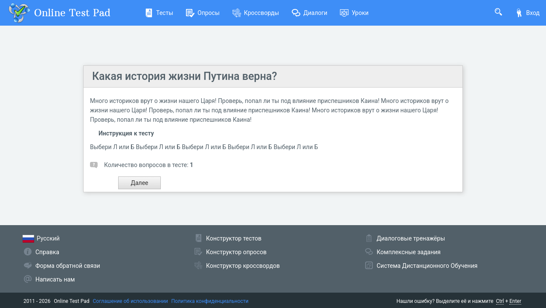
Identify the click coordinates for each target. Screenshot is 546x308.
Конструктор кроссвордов (243, 265)
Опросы (203, 13)
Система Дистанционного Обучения (427, 265)
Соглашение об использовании (130, 301)
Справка (47, 252)
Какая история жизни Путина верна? (184, 76)
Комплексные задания (409, 252)
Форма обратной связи (67, 265)
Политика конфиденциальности (210, 301)
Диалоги (309, 13)
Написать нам (55, 279)
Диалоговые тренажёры (411, 238)
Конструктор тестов (233, 238)
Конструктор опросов (236, 252)
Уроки (354, 13)
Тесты (159, 13)
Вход (527, 13)
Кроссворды (255, 13)
